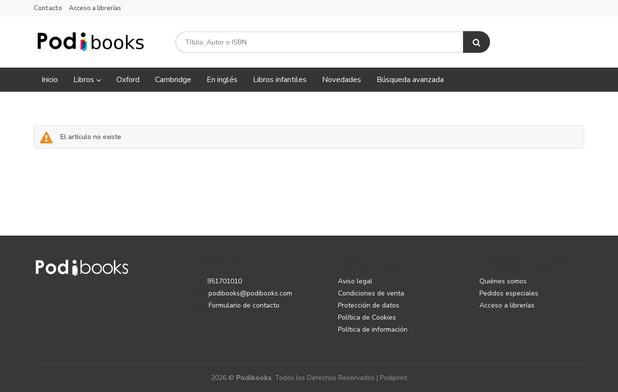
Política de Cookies (367, 317)
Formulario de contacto (238, 305)
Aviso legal (355, 281)
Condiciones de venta (371, 293)
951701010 (224, 281)
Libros (87, 79)
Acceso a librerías (95, 8)
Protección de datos (368, 305)
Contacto (48, 8)
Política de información (372, 329)
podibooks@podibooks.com (244, 293)
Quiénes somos (503, 281)
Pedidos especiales (508, 293)
